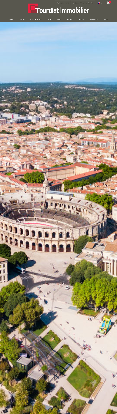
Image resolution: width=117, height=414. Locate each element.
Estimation (70, 19)
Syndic (59, 19)
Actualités (81, 19)
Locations (22, 19)
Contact (105, 19)
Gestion (49, 19)
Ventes (11, 19)
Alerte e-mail (94, 19)
